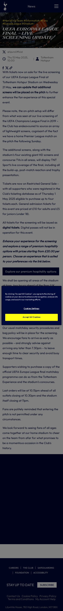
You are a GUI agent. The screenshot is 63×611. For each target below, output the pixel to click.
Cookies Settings (31, 309)
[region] (31, 305)
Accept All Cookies (31, 317)
